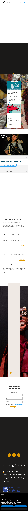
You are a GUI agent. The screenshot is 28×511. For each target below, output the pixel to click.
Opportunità (16, 94)
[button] (26, 495)
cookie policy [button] (19, 498)
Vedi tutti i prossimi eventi (8, 165)
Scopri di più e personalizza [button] (14, 508)
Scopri (12, 372)
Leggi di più (14, 73)
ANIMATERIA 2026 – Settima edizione (12, 92)
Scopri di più (22, 229)
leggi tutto (10, 102)
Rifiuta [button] (7, 506)
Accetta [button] (20, 506)
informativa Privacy (19, 404)
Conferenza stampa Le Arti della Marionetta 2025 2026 (13, 116)
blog (14, 118)
